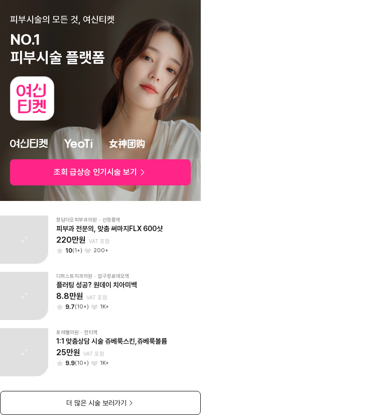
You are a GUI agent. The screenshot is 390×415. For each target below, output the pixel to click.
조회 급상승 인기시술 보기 (100, 172)
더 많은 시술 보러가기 (100, 403)
